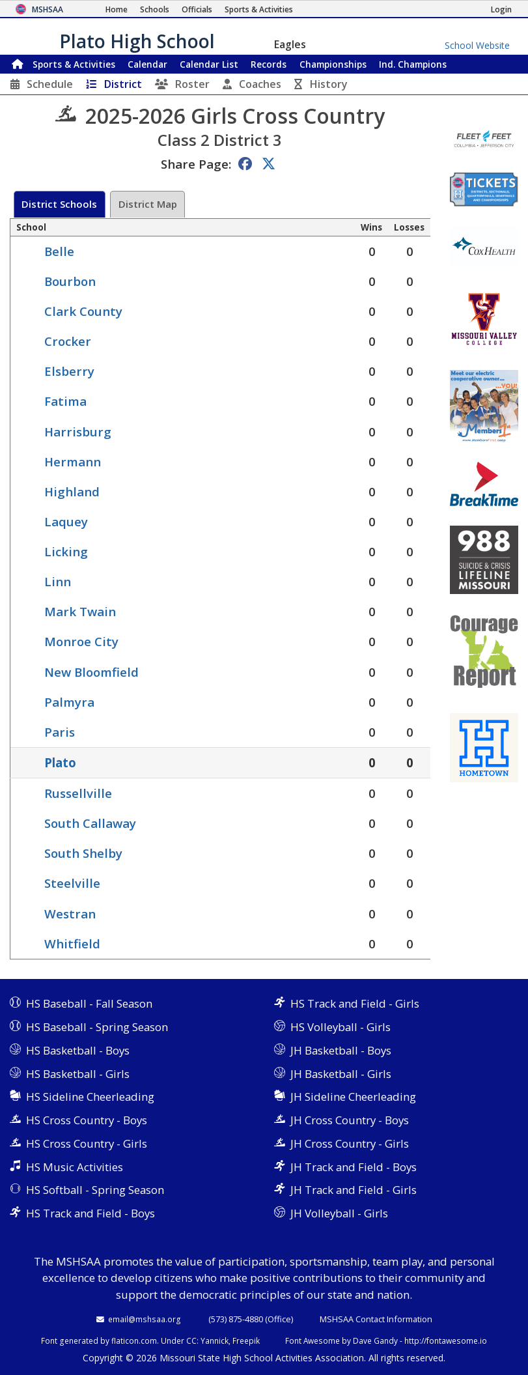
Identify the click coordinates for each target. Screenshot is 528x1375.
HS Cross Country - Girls (86, 1143)
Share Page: (196, 164)
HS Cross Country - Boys (86, 1120)
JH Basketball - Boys (340, 1050)
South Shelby (83, 853)
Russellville (78, 793)
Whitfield (72, 943)
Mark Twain (80, 611)
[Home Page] (116, 9)
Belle (59, 251)
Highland (72, 491)
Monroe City (81, 641)
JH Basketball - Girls (340, 1073)
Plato (60, 762)
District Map (147, 203)
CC (191, 1340)
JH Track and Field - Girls (353, 1189)
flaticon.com (134, 1340)
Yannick (215, 1340)
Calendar (147, 64)
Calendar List (209, 64)
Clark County (83, 311)
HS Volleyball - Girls (340, 1026)
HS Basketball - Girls (78, 1073)
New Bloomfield (91, 672)
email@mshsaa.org (144, 1319)
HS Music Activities (74, 1166)
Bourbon (70, 281)
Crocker (67, 341)
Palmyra (69, 702)
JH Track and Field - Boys (353, 1166)
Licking (66, 551)
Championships (333, 64)
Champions (413, 64)
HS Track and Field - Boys (90, 1213)
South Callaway (90, 823)
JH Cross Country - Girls (349, 1143)
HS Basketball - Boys (78, 1050)
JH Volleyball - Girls (339, 1213)
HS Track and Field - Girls (354, 1003)
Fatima (65, 401)
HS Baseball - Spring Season (97, 1026)
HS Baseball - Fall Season (89, 1003)
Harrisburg (77, 431)
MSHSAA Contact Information (376, 1319)
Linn (57, 581)
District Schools (59, 203)
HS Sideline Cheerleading (90, 1096)
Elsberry (69, 371)
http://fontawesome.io (445, 1340)
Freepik (246, 1340)
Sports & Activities (74, 64)
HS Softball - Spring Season (95, 1189)
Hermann (72, 461)
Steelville (72, 883)
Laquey (66, 521)
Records (268, 64)
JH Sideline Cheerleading (353, 1096)
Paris (59, 732)
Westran (70, 913)
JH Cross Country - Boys (349, 1120)
